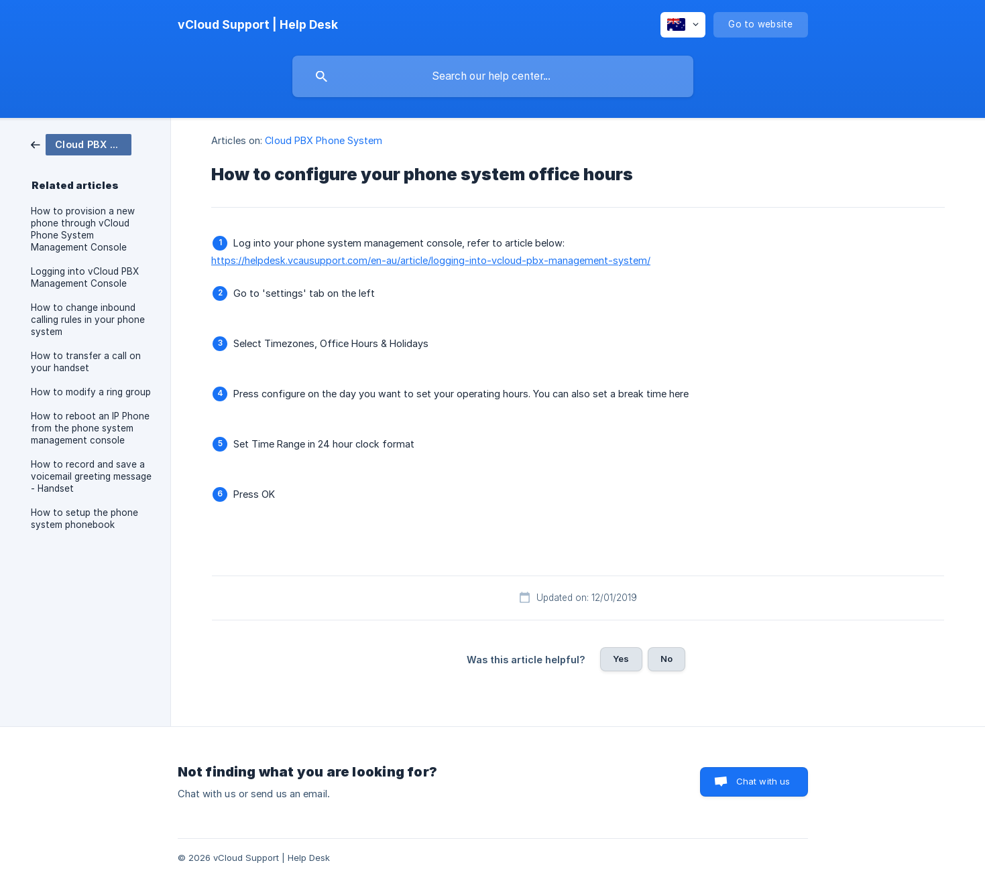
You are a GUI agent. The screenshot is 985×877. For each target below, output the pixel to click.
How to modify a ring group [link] (91, 392)
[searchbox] (492, 76)
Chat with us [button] (763, 781)
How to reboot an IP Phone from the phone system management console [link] (90, 428)
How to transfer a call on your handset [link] (86, 361)
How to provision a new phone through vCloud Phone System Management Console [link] (83, 229)
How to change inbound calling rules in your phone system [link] (88, 319)
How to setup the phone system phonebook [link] (84, 518)
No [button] (666, 658)
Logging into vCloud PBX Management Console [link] (85, 277)
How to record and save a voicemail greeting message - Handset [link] (91, 476)
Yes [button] (621, 658)
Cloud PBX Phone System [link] (323, 140)
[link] (81, 143)
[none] (258, 25)
